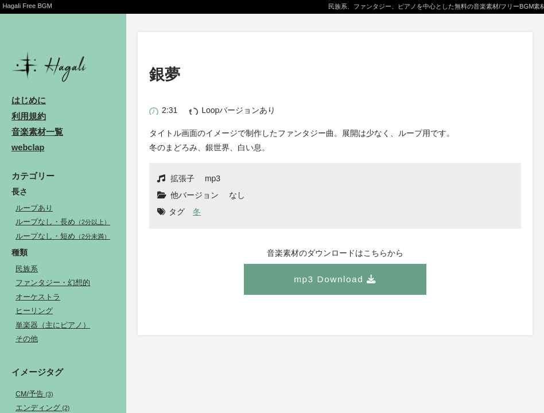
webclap (27, 147)
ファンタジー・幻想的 (52, 283)
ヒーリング (34, 311)
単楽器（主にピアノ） (52, 325)
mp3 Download (328, 279)
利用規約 (28, 116)
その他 (26, 339)
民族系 (26, 269)
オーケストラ (37, 297)
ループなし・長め (62, 222)
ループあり (34, 208)
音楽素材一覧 (37, 132)
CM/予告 (34, 394)
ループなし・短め (62, 236)
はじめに (28, 100)
